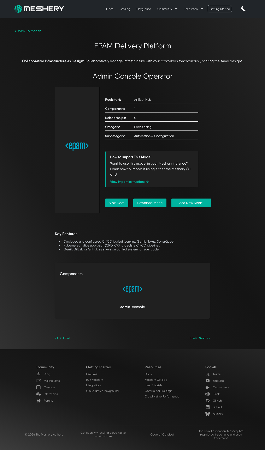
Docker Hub (217, 387)
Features (91, 374)
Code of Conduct (162, 434)
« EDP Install (62, 338)
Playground (143, 9)
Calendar (46, 387)
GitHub (213, 400)
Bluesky (214, 413)
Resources (191, 9)
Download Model (150, 203)
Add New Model (191, 203)
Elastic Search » (200, 338)
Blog (43, 374)
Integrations (94, 385)
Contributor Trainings (158, 391)
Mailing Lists (48, 380)
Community (165, 9)
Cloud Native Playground (102, 391)
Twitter (213, 374)
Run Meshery (94, 379)
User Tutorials (153, 385)
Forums (44, 400)
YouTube (214, 380)
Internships (47, 394)
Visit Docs (116, 203)
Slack (212, 394)
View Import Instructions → (129, 182)
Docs (109, 9)
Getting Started (220, 9)
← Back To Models (27, 31)
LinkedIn (214, 407)
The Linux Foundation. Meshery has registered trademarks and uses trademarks (221, 434)
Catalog (125, 9)
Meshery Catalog (156, 379)
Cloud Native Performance (162, 396)
